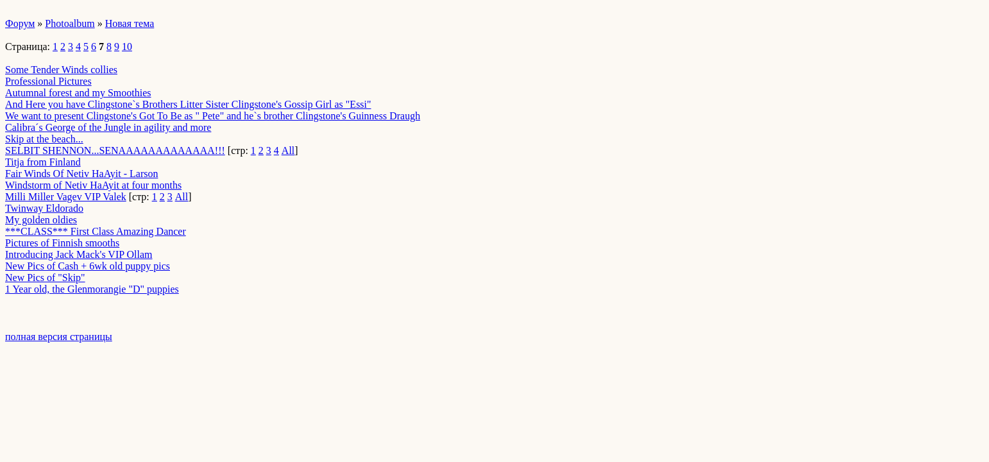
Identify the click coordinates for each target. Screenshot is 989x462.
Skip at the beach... (44, 138)
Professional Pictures (48, 81)
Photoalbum (69, 23)
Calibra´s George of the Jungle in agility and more (108, 127)
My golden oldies (41, 219)
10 (127, 46)
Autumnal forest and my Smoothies (78, 92)
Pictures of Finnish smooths (62, 242)
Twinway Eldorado (44, 208)
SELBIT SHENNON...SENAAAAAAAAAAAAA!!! (115, 150)
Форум (20, 23)
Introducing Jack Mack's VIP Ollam (79, 254)
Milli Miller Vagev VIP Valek (65, 196)
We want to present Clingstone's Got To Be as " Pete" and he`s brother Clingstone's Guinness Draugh (212, 115)
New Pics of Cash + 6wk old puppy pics (87, 266)
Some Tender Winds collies (61, 69)
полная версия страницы (58, 336)
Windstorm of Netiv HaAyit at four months (93, 185)
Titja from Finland (43, 162)
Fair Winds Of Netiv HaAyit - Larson (81, 173)
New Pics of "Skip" (45, 277)
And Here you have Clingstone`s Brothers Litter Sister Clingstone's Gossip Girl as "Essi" (188, 104)
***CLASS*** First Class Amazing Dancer (95, 231)
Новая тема (130, 23)
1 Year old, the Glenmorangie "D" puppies (92, 289)
